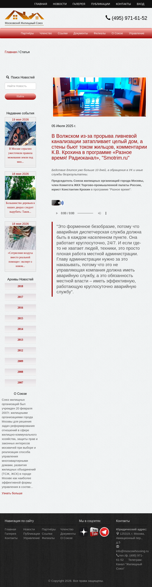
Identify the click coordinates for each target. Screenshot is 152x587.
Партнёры (27, 33)
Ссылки (62, 33)
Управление (136, 33)
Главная (40, 4)
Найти (20, 96)
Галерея (79, 4)
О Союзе (117, 33)
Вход (140, 4)
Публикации (100, 4)
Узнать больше (12, 493)
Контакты (123, 4)
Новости (60, 4)
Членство (46, 33)
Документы (80, 33)
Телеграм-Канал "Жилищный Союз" (129, 564)
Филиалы (99, 33)
